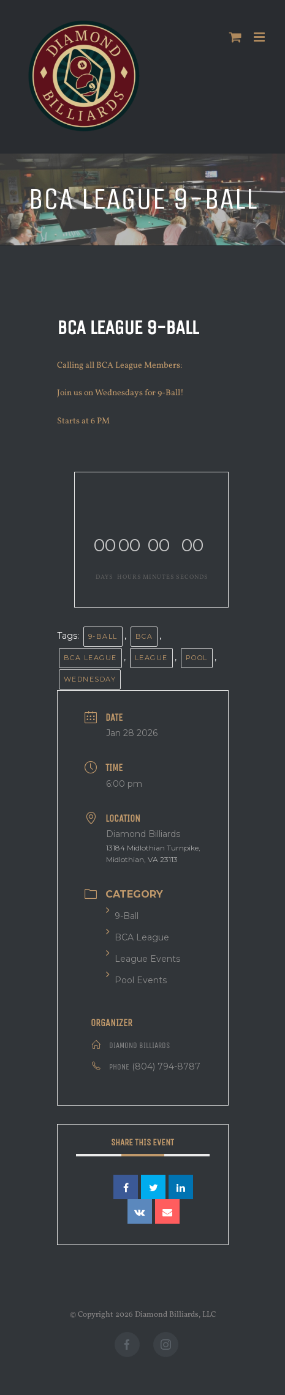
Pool (197, 657)
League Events (143, 958)
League (151, 657)
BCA (144, 636)
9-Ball (103, 636)
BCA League (90, 657)
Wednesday (90, 679)
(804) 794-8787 (166, 1066)
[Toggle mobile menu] (260, 37)
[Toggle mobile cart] (235, 37)
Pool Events (136, 980)
